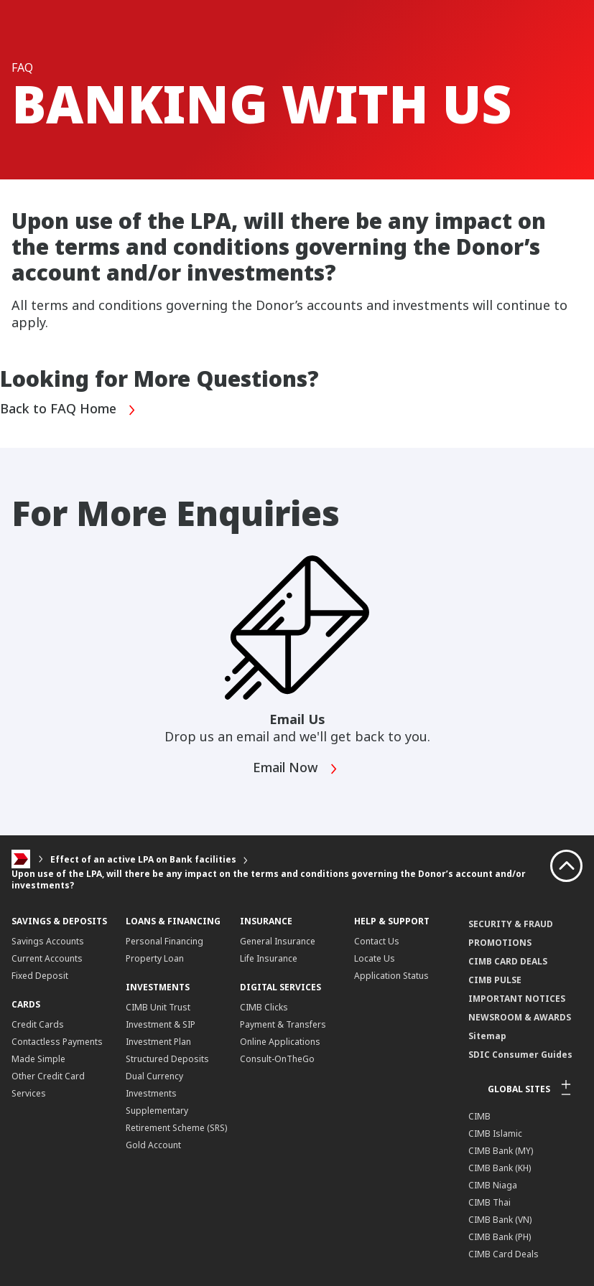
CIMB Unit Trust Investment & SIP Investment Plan (160, 1024)
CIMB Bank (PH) (499, 1237)
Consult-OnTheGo (277, 1059)
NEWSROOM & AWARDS (519, 1017)
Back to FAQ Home (68, 410)
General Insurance (277, 941)
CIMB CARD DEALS (507, 961)
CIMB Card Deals (503, 1254)
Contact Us (376, 941)
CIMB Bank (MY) (500, 1151)
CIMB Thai (489, 1202)
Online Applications (280, 1042)
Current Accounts (47, 958)
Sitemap (487, 1036)
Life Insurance (268, 958)
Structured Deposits (167, 1059)
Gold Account (153, 1145)
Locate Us (374, 958)
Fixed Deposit (39, 976)
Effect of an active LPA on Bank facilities (143, 859)
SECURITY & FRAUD (510, 924)
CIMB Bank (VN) (500, 1220)
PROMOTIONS (500, 943)
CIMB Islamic (495, 1133)
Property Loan (155, 958)
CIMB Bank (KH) (499, 1168)
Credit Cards (37, 1024)
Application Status (391, 976)
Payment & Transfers (283, 1024)
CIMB (479, 1116)
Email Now (295, 769)
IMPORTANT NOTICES (516, 998)
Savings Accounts (47, 941)
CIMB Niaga (492, 1185)
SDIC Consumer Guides (520, 1054)
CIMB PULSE (494, 980)
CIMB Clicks (264, 1007)
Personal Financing (164, 941)
